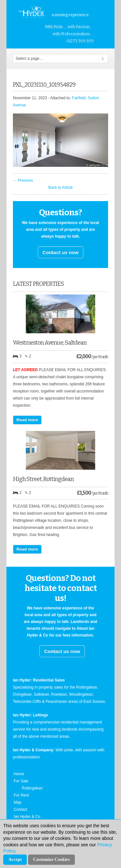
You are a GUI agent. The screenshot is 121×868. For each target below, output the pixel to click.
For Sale (21, 781)
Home (19, 774)
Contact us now (61, 252)
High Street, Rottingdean (43, 479)
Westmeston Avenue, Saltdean (49, 342)
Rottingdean (32, 788)
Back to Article (60, 187)
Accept (15, 859)
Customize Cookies (51, 859)
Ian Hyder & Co (27, 816)
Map (17, 802)
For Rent (21, 795)
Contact (20, 809)
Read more (27, 419)
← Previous (23, 180)
